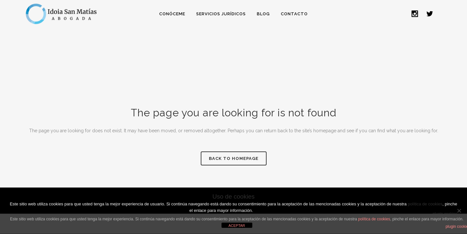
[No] (459, 210)
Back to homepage (233, 158)
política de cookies (374, 219)
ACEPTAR (236, 226)
